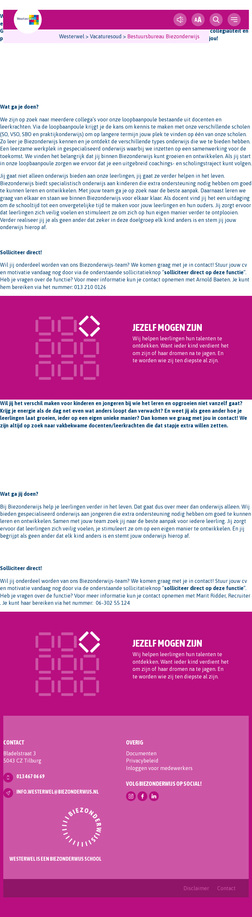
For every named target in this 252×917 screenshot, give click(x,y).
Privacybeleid (142, 761)
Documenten (141, 753)
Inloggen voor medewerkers (159, 768)
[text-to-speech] (179, 19)
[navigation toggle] (234, 19)
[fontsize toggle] (197, 19)
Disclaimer (196, 888)
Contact (226, 888)
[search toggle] (215, 19)
